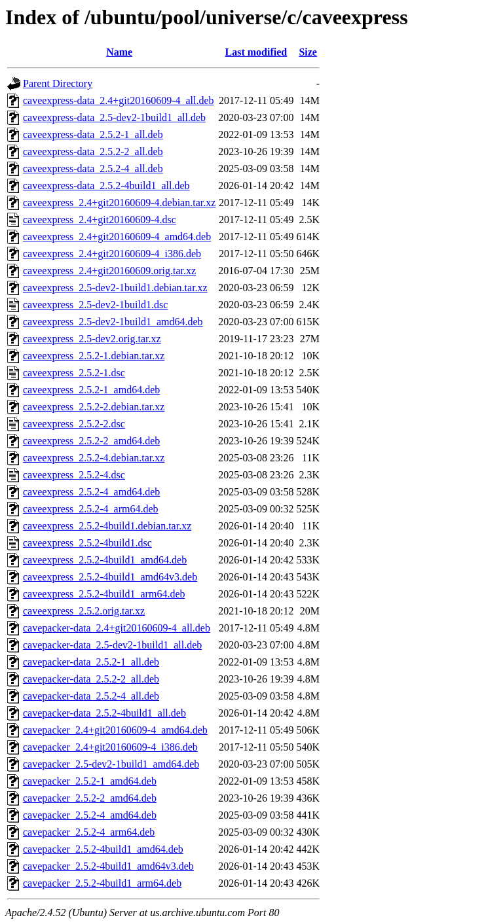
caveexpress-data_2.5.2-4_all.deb (93, 168)
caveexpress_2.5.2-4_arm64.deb (90, 508)
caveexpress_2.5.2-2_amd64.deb (91, 440)
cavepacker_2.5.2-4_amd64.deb (90, 815)
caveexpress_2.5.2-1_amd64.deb (91, 389)
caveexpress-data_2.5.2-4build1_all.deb (106, 185)
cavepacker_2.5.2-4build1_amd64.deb (103, 849)
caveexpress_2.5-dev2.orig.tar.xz (92, 338)
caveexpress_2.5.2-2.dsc (74, 423)
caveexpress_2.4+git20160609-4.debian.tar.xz (119, 202)
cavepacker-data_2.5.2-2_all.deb (91, 678)
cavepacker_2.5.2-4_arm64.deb (89, 832)
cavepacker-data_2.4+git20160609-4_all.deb (116, 627)
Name (119, 52)
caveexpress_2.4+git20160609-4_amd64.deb (117, 236)
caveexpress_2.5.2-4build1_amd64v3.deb (110, 576)
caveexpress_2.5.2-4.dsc (74, 474)
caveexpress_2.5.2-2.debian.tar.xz (93, 406)
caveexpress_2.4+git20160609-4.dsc (99, 219)
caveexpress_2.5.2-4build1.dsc (87, 542)
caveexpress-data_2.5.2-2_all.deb (93, 151)
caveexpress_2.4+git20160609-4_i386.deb (112, 253)
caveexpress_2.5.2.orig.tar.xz (84, 610)
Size (308, 52)
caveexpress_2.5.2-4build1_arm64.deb (104, 593)
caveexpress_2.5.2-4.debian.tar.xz (93, 457)
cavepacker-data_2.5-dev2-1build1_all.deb (112, 644)
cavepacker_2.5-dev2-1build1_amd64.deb (111, 764)
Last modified (256, 52)
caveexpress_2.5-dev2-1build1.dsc (95, 304)
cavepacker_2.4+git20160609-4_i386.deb (110, 747)
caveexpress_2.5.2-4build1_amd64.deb (105, 559)
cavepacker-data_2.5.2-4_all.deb (91, 696)
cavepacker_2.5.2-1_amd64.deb (90, 781)
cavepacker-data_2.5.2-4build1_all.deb (104, 713)
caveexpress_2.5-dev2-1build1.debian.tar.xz (115, 287)
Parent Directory (57, 83)
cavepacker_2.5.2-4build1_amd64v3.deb (108, 866)
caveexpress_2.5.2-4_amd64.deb (91, 491)
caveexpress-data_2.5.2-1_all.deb (93, 134)
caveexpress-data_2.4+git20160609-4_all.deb (118, 100)
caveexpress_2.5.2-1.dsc (74, 372)
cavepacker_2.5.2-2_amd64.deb (90, 798)
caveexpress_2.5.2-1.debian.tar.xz (93, 355)
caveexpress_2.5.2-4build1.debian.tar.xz (107, 525)
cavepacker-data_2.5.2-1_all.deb (91, 661)
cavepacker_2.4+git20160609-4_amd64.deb (115, 730)
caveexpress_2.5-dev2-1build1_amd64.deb (113, 321)
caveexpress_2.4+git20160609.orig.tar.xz (109, 270)
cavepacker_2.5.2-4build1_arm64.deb (102, 883)
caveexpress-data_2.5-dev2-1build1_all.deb (114, 117)
